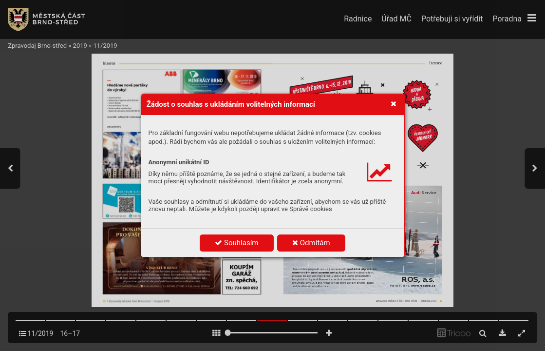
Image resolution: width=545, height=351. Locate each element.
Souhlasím (236, 242)
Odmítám (311, 242)
